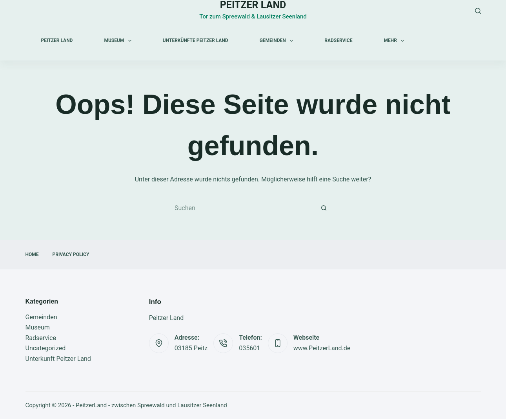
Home (32, 254)
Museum (119, 41)
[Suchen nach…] (245, 208)
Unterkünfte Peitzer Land (195, 40)
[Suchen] (478, 11)
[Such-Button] (323, 208)
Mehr (395, 41)
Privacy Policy (71, 254)
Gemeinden (278, 41)
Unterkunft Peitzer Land (58, 358)
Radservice (338, 40)
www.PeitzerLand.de (322, 348)
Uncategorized (45, 348)
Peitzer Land (57, 40)
